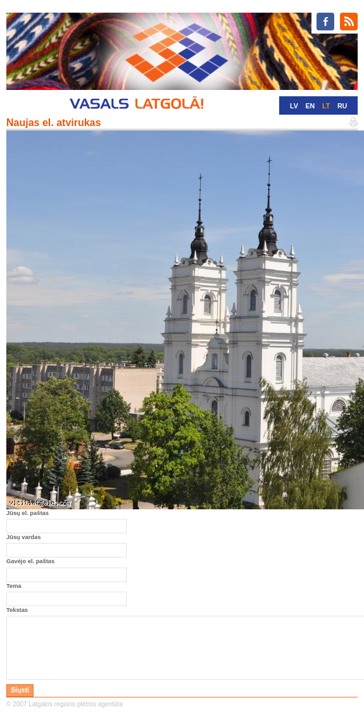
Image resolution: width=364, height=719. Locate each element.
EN (310, 106)
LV (294, 106)
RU (342, 106)
